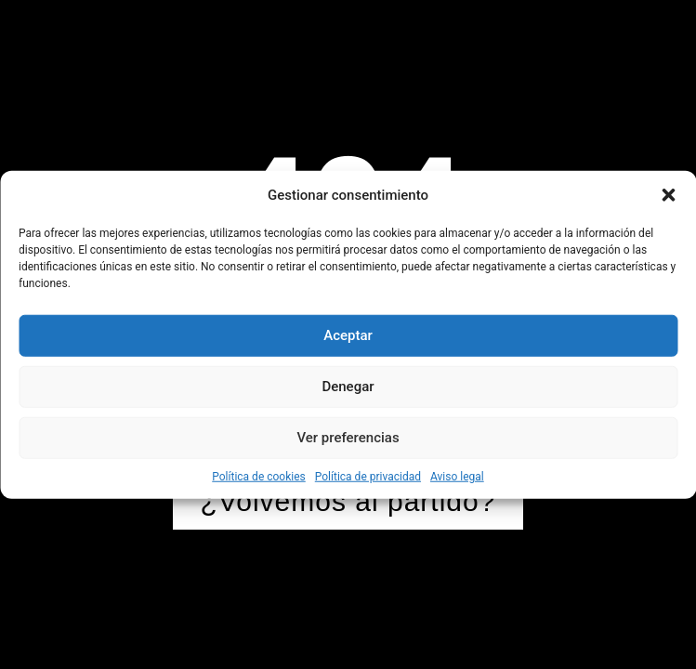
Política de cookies (259, 475)
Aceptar (348, 335)
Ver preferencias (347, 437)
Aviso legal (457, 475)
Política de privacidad (368, 475)
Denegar (348, 386)
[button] (668, 195)
